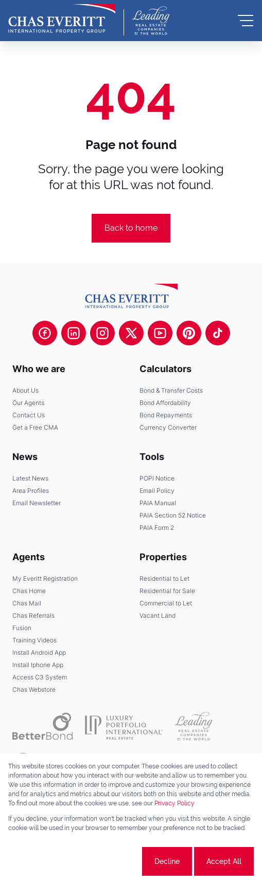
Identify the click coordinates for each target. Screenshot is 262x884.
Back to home (131, 228)
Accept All (223, 861)
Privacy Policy (174, 803)
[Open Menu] (245, 20)
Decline (167, 861)
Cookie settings (102, 861)
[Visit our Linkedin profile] (73, 333)
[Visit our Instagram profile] (102, 333)
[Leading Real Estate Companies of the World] (151, 20)
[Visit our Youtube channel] (160, 333)
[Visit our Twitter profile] (131, 333)
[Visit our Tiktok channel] (217, 333)
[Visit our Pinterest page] (189, 333)
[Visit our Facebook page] (44, 333)
